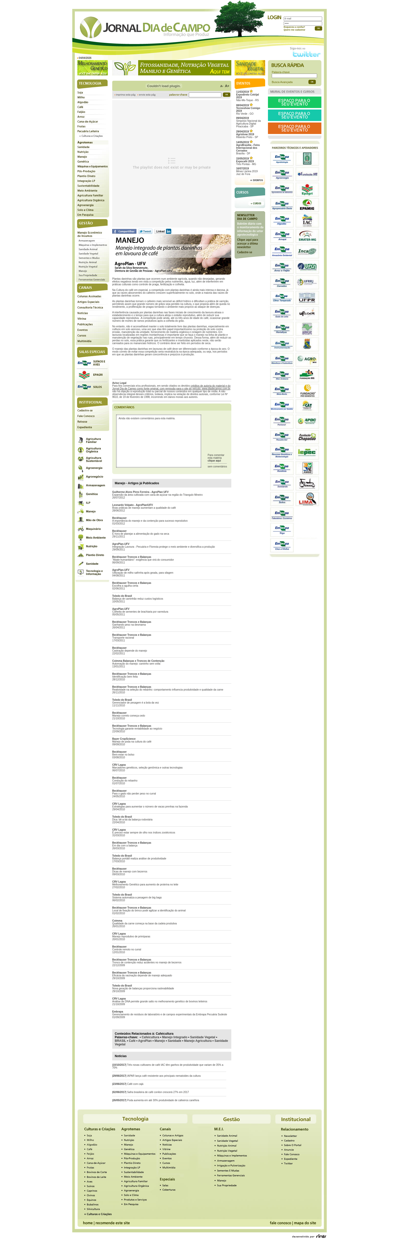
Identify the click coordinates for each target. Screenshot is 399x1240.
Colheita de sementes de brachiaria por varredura (140, 611)
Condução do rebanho (124, 780)
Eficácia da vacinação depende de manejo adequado (142, 975)
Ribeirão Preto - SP (247, 134)
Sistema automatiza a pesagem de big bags (137, 897)
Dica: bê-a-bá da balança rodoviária (132, 819)
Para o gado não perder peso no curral (134, 793)
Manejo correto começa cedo (128, 715)
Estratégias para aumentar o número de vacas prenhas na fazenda (150, 806)
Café (132, 1041)
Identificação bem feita (125, 676)
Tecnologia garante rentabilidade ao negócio (137, 728)
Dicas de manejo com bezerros (129, 871)
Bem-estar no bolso (123, 754)
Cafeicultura (150, 1037)
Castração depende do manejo (129, 650)
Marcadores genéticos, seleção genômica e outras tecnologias (147, 767)
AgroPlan (145, 1041)
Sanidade (174, 1041)
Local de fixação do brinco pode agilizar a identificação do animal (149, 910)
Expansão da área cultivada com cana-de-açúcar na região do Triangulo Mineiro (157, 494)
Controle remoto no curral (126, 949)
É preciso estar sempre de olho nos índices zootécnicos (143, 832)
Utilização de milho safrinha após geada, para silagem (142, 572)
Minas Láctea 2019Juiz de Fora (247, 171)
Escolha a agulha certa (125, 585)
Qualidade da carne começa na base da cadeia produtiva (144, 923)
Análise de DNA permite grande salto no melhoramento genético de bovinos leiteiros (159, 1001)
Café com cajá (135, 1084)
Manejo (159, 1041)
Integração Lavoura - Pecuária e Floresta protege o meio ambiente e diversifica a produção (163, 546)
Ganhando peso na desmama (129, 624)
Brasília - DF (248, 148)
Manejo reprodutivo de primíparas (131, 936)
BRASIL (120, 1041)
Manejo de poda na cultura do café (131, 741)
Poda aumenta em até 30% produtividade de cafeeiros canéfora (163, 1100)
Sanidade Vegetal (202, 1037)
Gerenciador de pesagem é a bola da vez (135, 702)
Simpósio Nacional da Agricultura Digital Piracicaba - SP (248, 122)
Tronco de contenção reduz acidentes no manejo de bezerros (146, 962)
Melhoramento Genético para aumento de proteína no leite (145, 884)
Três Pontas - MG (246, 161)
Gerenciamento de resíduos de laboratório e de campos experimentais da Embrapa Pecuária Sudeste (169, 1014)
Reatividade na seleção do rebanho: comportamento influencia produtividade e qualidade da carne (167, 689)
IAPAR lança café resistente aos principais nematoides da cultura (164, 1075)
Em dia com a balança (124, 845)
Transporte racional (123, 637)
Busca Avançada (282, 82)
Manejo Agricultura (198, 1041)
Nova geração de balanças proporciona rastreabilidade (143, 988)
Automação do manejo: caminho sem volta (136, 663)
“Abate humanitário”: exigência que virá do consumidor (143, 559)
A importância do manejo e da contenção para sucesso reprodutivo (150, 520)
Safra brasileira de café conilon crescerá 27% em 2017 (158, 1092)
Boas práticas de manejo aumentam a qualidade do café (144, 507)
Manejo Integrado (174, 1037)
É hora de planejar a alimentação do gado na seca (140, 533)
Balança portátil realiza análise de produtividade (139, 858)
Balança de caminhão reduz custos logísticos (137, 598)
